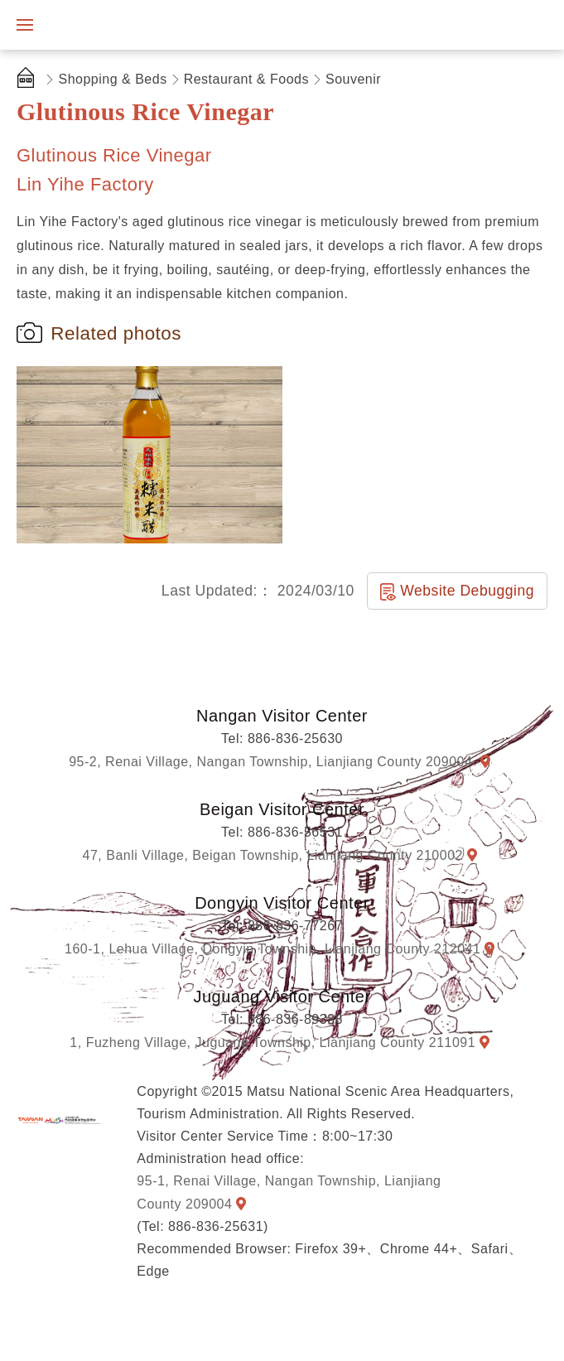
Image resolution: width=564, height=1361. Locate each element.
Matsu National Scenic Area (59, 1120)
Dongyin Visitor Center (282, 903)
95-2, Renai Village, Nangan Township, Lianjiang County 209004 (272, 762)
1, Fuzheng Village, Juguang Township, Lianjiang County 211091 (272, 1042)
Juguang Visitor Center (281, 996)
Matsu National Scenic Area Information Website (130, 25)
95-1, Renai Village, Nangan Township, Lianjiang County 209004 (289, 1192)
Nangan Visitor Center (282, 716)
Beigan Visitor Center (282, 809)
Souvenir (353, 79)
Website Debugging (467, 590)
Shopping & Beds (113, 79)
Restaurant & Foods (246, 79)
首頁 (29, 79)
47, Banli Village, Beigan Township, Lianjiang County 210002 (273, 855)
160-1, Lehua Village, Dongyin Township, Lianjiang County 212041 (272, 949)
